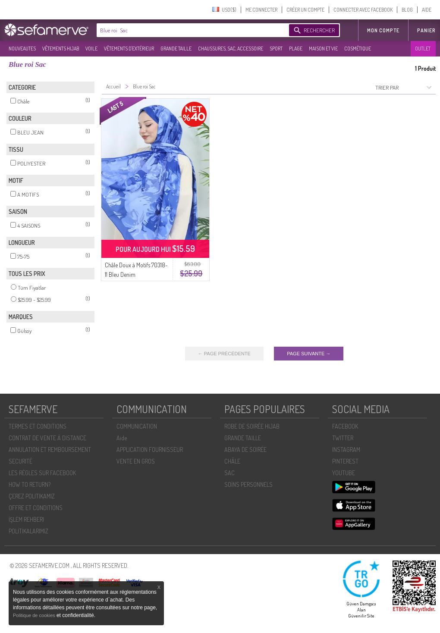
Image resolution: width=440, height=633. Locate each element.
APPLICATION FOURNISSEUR (149, 449)
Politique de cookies (35, 615)
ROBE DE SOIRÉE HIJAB (252, 426)
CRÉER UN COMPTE (305, 9)
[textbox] (191, 30)
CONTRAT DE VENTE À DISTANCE (47, 438)
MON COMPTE (383, 30)
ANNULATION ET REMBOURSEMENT (50, 449)
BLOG (407, 9)
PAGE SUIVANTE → (308, 353)
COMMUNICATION (136, 426)
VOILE (91, 48)
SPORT (276, 48)
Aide (121, 438)
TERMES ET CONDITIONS (37, 426)
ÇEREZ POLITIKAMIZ (32, 496)
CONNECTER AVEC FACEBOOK (363, 9)
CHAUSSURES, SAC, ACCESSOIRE (230, 48)
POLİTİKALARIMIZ (28, 531)
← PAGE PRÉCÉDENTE (224, 353)
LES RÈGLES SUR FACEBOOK (42, 472)
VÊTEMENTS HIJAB (60, 48)
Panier (426, 30)
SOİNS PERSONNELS (248, 484)
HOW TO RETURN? (29, 484)
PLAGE (295, 48)
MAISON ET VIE (323, 48)
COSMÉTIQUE (357, 48)
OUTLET (423, 48)
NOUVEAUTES (22, 48)
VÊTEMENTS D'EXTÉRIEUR (129, 48)
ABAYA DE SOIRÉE (245, 449)
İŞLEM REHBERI (26, 519)
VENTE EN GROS (135, 461)
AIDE (426, 9)
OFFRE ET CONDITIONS (36, 507)
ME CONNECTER (261, 9)
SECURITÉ (20, 461)
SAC (229, 472)
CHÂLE (232, 461)
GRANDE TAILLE (176, 48)
